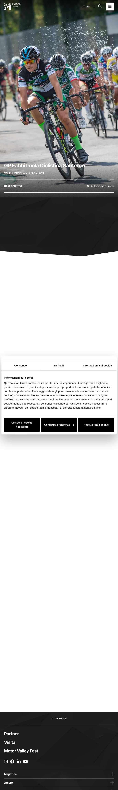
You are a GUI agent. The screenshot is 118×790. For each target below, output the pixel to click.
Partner (11, 733)
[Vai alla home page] (12, 6)
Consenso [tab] (20, 365)
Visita (9, 742)
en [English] (88, 6)
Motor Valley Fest (21, 750)
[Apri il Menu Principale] (110, 6)
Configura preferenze (59, 424)
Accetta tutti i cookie (96, 424)
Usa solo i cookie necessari (21, 424)
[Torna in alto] (59, 718)
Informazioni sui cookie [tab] (97, 365)
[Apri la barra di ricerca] (100, 6)
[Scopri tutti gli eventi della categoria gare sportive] (13, 186)
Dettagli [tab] (59, 365)
